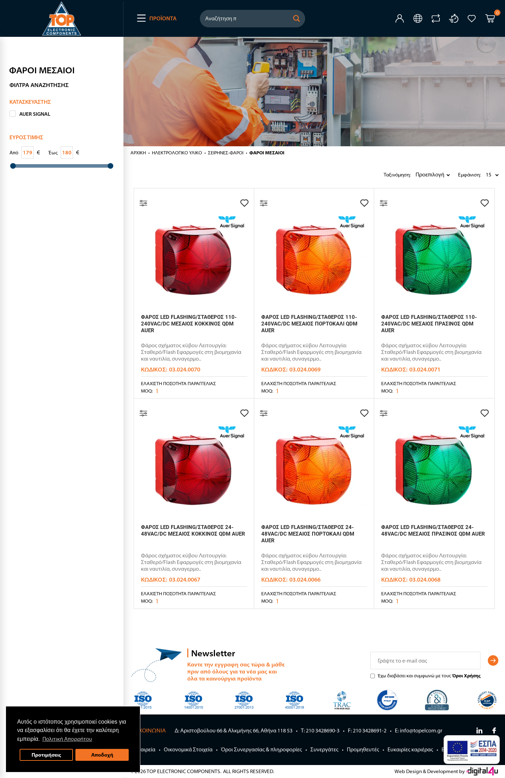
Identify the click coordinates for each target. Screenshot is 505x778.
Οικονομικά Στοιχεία (188, 749)
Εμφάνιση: (460, 175)
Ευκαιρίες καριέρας (410, 749)
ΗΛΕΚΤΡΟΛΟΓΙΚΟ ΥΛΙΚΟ (177, 152)
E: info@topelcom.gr (418, 730)
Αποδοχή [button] (102, 754)
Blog (447, 749)
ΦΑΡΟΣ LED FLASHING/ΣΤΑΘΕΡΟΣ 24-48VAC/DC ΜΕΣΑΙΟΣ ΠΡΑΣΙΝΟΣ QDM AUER (433, 530)
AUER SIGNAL (34, 114)
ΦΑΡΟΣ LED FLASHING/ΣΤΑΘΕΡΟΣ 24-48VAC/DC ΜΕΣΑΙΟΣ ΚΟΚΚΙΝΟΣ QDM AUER (193, 530)
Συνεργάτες (324, 749)
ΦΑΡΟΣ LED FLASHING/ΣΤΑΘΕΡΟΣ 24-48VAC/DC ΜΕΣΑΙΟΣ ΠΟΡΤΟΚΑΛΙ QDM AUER (307, 534)
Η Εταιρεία (142, 749)
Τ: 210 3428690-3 (320, 730)
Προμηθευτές (363, 749)
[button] (296, 18)
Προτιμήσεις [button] (46, 754)
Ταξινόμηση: (385, 175)
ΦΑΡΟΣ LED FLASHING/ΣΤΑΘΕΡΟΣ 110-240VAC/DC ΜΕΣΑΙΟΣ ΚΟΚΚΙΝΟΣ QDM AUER (189, 324)
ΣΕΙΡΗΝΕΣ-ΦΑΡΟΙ (225, 152)
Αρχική (138, 152)
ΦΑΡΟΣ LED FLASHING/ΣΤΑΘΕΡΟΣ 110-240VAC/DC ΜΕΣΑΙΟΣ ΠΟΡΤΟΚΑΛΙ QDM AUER (309, 324)
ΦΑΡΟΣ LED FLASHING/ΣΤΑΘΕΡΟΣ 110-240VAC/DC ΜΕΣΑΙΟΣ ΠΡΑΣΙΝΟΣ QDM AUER (429, 324)
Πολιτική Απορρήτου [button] (67, 739)
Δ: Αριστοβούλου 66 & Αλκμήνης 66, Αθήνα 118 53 (233, 730)
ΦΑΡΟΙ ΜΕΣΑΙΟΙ (266, 152)
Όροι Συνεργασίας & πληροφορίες (261, 749)
